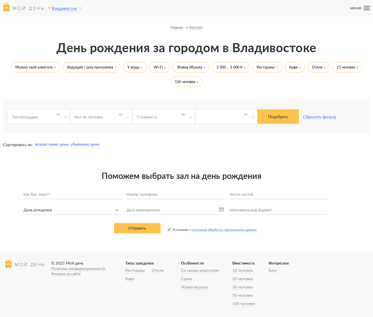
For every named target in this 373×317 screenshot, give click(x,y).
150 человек (185, 81)
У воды (133, 67)
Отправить (137, 228)
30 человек (242, 287)
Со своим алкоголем (200, 270)
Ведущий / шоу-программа (90, 67)
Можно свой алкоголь (34, 67)
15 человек (346, 67)
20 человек (242, 278)
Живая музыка (194, 287)
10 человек (242, 270)
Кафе (293, 67)
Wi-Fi (158, 67)
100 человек (243, 303)
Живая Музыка (189, 67)
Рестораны (266, 67)
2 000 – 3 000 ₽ (229, 67)
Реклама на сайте (66, 274)
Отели (317, 67)
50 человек (242, 295)
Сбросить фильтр (319, 116)
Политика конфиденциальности (78, 268)
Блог (273, 270)
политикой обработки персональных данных (224, 230)
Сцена (186, 278)
